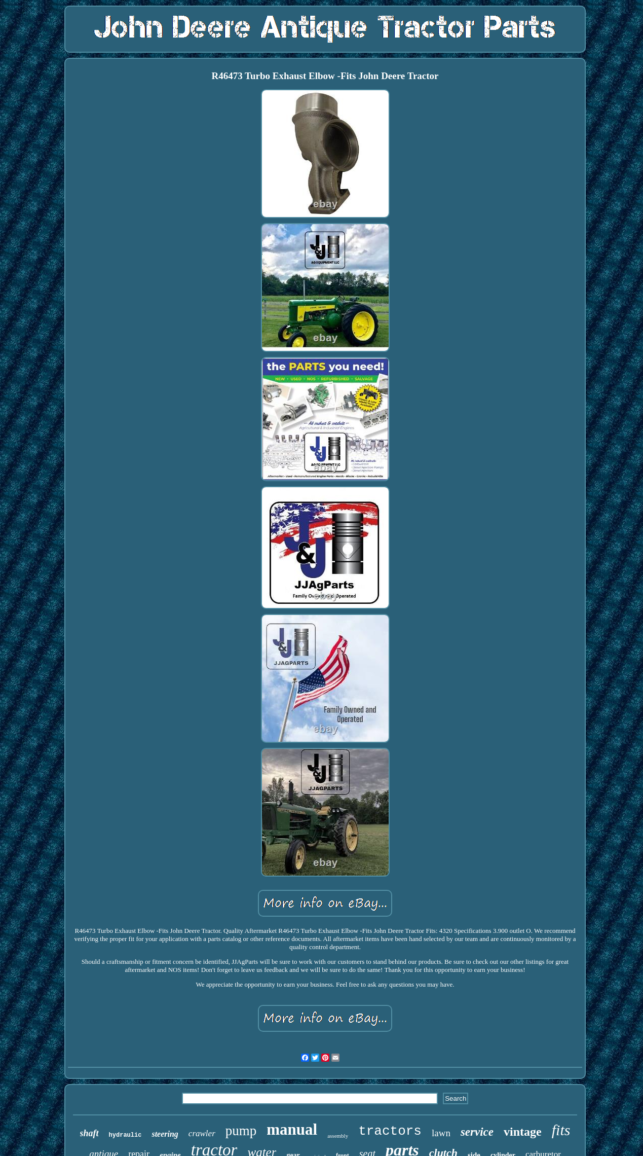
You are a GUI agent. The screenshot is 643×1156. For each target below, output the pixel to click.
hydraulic (125, 1135)
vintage (523, 1131)
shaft (89, 1133)
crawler (201, 1133)
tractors (390, 1131)
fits (561, 1130)
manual (292, 1129)
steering (165, 1134)
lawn (441, 1133)
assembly (337, 1136)
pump (241, 1130)
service (477, 1132)
